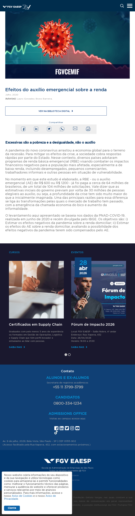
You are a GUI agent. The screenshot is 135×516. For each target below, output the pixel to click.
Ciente (12, 508)
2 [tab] (69, 354)
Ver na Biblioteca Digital (54, 111)
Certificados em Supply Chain (35, 324)
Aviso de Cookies (22, 496)
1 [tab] (66, 354)
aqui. (83, 419)
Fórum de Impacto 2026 (93, 324)
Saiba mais (15, 347)
